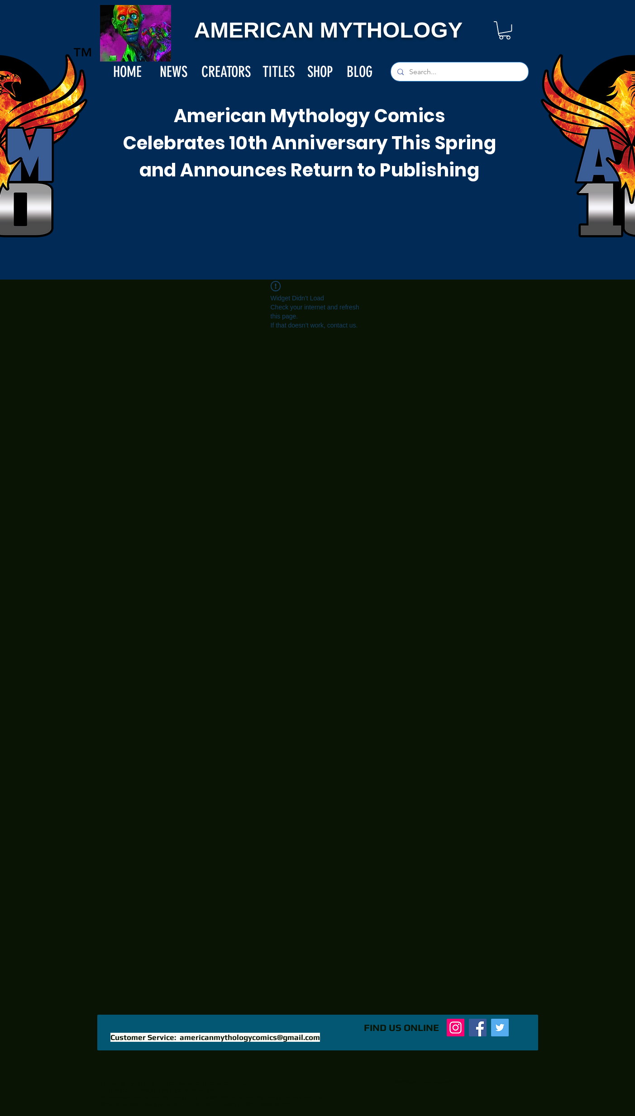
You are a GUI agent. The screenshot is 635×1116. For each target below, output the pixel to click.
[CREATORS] (226, 72)
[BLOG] (360, 72)
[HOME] (128, 72)
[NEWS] (173, 72)
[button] (505, 30)
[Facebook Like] (293, 1032)
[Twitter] (500, 1027)
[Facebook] (478, 1027)
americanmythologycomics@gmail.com (250, 1037)
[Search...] (459, 71)
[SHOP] (320, 72)
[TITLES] (278, 72)
